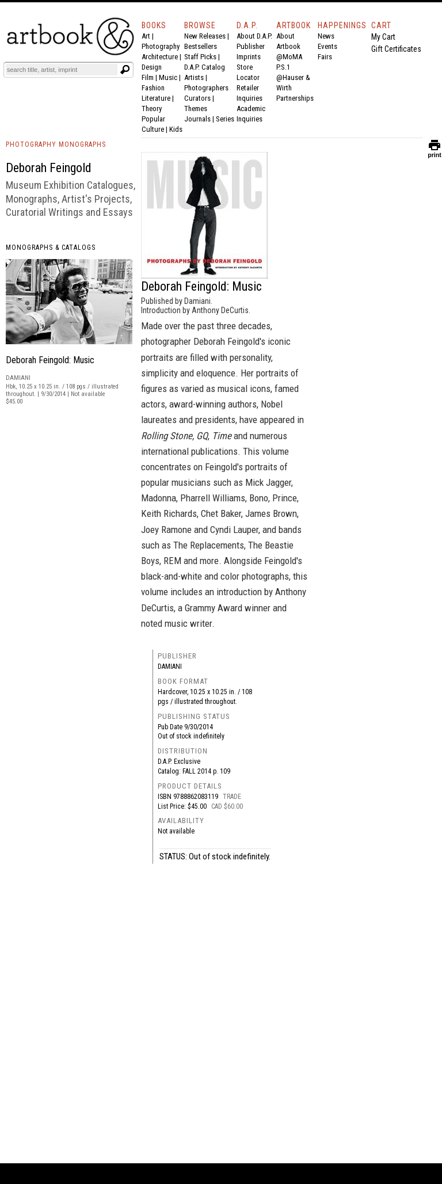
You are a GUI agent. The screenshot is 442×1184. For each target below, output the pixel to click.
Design (152, 67)
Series (225, 119)
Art (146, 36)
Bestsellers (200, 46)
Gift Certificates (396, 49)
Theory (152, 108)
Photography (161, 46)
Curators (197, 98)
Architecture (160, 56)
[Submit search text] (125, 69)
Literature (156, 98)
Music (168, 77)
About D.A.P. (254, 36)
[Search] (61, 69)
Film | (150, 77)
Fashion (153, 87)
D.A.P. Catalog (204, 67)
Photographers (206, 87)
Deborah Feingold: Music (50, 360)
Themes (195, 108)
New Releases (205, 36)
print (434, 152)
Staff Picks (200, 56)
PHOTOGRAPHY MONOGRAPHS (56, 144)
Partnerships (295, 98)
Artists (194, 77)
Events (327, 46)
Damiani (170, 667)
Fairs (325, 56)
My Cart (383, 36)
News (326, 36)
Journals (197, 119)
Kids (175, 129)
